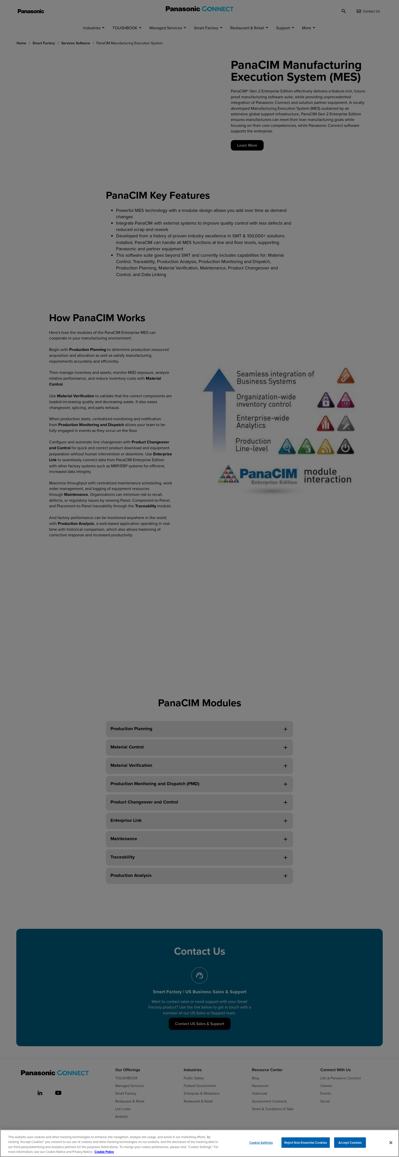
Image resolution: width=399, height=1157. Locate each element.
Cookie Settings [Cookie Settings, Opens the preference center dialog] (261, 1142)
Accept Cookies (350, 1142)
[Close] (390, 1142)
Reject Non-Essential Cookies (305, 1142)
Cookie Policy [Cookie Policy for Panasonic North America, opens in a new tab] (104, 1151)
